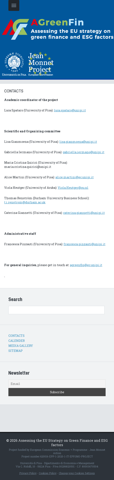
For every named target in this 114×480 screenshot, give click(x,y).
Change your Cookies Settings (77, 473)
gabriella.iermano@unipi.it (83, 152)
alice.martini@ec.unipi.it (74, 177)
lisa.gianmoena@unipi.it (78, 142)
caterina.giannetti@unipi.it (84, 213)
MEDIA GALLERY (20, 346)
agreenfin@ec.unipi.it (86, 265)
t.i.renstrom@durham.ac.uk (25, 202)
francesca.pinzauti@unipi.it (84, 244)
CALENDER (16, 341)
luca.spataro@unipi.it (70, 110)
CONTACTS (16, 336)
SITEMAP (15, 351)
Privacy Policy (28, 473)
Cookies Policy (47, 473)
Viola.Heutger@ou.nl (73, 188)
